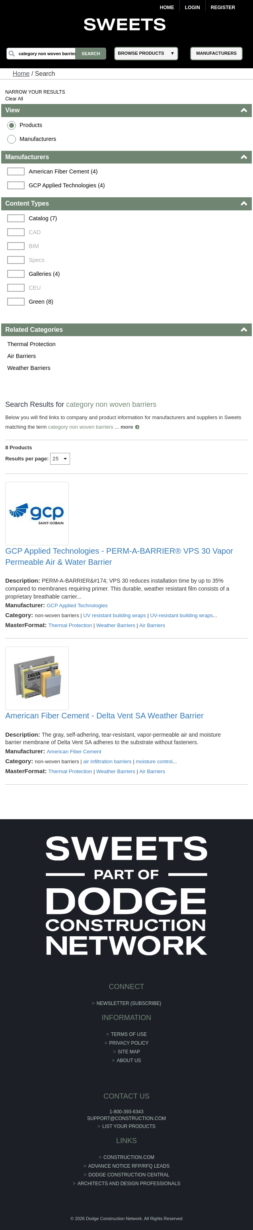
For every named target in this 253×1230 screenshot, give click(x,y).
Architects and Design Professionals (129, 1183)
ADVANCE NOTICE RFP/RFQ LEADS (128, 1166)
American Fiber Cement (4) (63, 171)
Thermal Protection (31, 344)
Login (192, 7)
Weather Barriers (29, 368)
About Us (129, 1060)
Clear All (14, 99)
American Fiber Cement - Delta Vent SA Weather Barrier (104, 715)
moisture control (154, 761)
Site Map (129, 1052)
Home (167, 7)
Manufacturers (37, 139)
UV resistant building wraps (114, 615)
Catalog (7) (43, 218)
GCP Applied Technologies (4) (67, 185)
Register (223, 7)
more (127, 427)
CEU (35, 288)
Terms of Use (129, 1034)
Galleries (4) (44, 274)
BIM (34, 246)
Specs (37, 260)
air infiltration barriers (107, 761)
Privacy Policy (129, 1043)
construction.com (128, 1157)
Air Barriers (21, 356)
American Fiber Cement (74, 752)
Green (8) (41, 301)
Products (30, 125)
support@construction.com (126, 1118)
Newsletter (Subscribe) (129, 1003)
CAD (35, 232)
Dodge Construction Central (128, 1175)
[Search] (56, 54)
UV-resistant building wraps (181, 615)
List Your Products (129, 1126)
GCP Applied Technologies (77, 605)
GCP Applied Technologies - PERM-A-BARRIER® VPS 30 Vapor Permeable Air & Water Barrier (119, 556)
